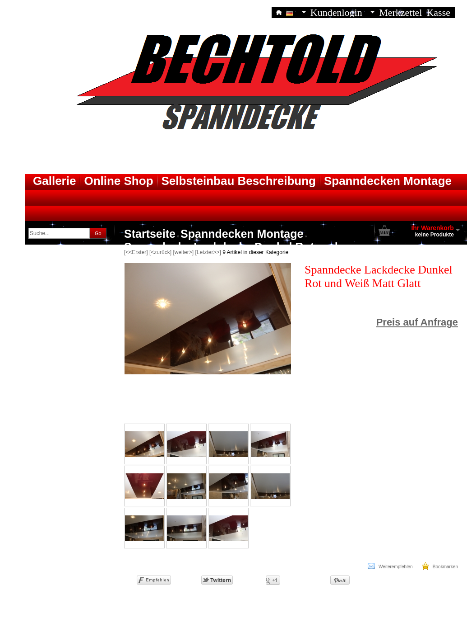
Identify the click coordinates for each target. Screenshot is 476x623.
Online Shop (118, 181)
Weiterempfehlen (390, 566)
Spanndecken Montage (388, 181)
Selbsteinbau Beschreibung (239, 181)
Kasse (438, 12)
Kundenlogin (342, 12)
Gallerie (54, 181)
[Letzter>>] (208, 252)
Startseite (150, 233)
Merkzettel (400, 12)
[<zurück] (160, 252)
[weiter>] (183, 252)
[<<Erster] (136, 252)
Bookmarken (440, 566)
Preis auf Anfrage (417, 322)
